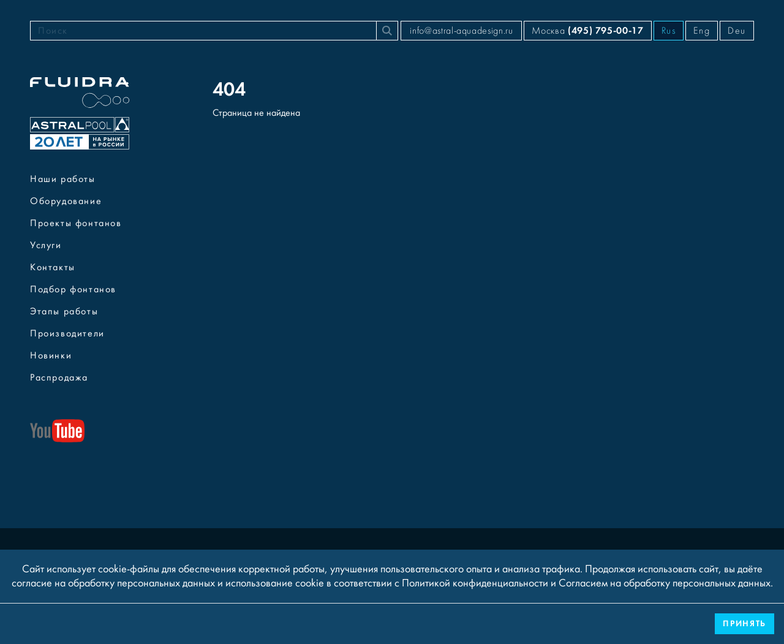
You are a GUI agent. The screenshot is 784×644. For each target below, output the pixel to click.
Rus (669, 30)
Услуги (46, 245)
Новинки (51, 355)
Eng (701, 30)
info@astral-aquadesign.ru (461, 30)
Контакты (52, 267)
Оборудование (66, 200)
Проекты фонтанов (76, 223)
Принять (744, 623)
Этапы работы (64, 311)
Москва (587, 30)
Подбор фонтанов (73, 289)
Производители (67, 333)
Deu (737, 30)
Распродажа (59, 377)
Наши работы (63, 178)
